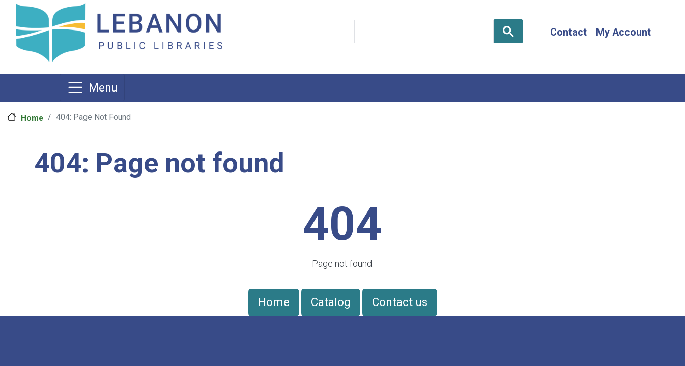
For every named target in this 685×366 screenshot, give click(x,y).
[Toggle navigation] (92, 87)
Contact (568, 32)
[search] (423, 31)
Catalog (331, 302)
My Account (623, 32)
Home (32, 118)
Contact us (399, 302)
